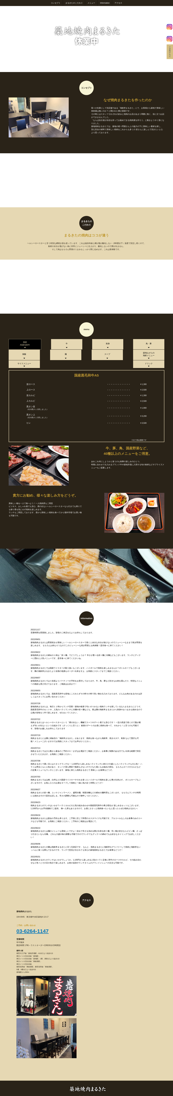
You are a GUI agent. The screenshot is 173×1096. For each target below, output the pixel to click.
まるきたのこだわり (74, 3)
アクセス (118, 3)
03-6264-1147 (32, 923)
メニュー (91, 3)
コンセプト (55, 3)
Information (105, 3)
